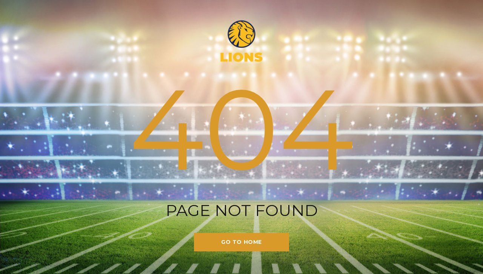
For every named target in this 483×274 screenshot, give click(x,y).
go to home (241, 242)
